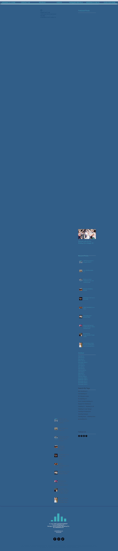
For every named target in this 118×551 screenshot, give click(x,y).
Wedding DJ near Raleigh (85, 409)
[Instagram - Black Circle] (79, 436)
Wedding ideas (91, 416)
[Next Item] (93, 234)
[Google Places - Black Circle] (86, 436)
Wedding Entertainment (84, 411)
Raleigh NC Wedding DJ (84, 403)
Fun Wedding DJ (82, 393)
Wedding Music (82, 416)
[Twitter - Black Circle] (84, 436)
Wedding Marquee (83, 414)
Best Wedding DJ (82, 391)
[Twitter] (62, 539)
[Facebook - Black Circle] (81, 436)
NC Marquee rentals (83, 396)
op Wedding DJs (82, 419)
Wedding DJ (81, 406)
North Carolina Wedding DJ (85, 401)
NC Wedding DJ (82, 398)
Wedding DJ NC (90, 406)
